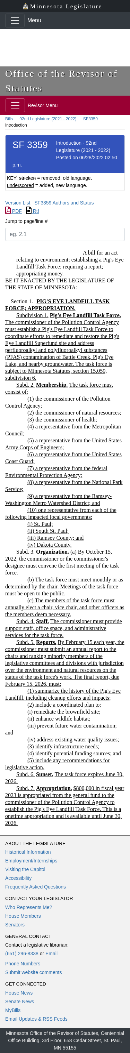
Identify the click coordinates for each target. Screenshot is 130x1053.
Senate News (19, 1001)
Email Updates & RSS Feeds (36, 1019)
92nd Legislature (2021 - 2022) (47, 118)
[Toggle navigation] (15, 20)
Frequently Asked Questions (35, 887)
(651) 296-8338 (21, 953)
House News (19, 993)
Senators (15, 924)
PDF (13, 211)
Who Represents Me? (28, 907)
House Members (23, 916)
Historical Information (28, 852)
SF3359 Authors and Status (64, 203)
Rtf (32, 211)
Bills (9, 118)
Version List (17, 203)
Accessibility (18, 878)
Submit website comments (33, 972)
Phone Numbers (22, 963)
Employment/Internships (31, 860)
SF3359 (90, 118)
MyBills (12, 1010)
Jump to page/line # (26, 221)
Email (51, 953)
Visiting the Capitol (25, 869)
